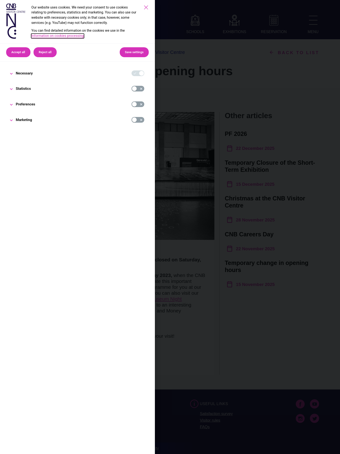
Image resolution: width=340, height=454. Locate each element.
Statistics (23, 88)
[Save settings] (146, 7)
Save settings (134, 52)
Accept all (18, 52)
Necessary (24, 73)
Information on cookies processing (57, 36)
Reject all (45, 52)
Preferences (25, 104)
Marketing (24, 120)
